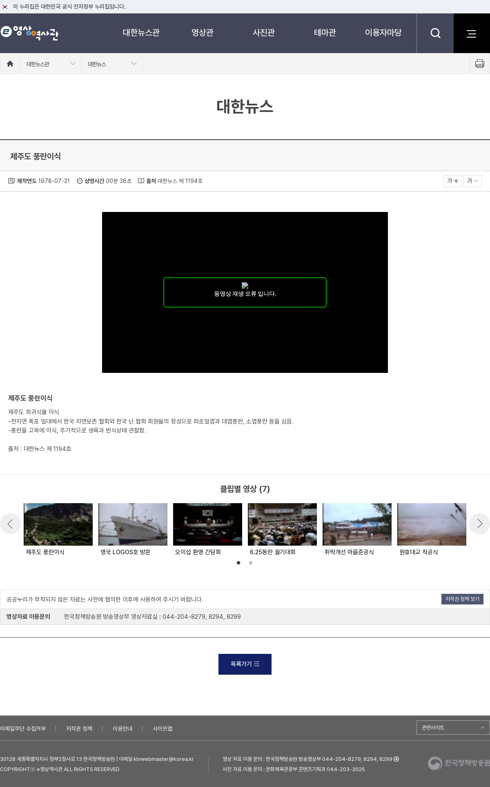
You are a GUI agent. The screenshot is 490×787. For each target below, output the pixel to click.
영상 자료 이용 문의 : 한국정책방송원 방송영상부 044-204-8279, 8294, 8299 (307, 759)
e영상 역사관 (29, 33)
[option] (57, 530)
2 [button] (251, 563)
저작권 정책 (79, 728)
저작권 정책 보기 (462, 599)
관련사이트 (433, 728)
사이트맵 (162, 728)
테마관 (325, 32)
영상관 (203, 32)
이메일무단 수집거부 (23, 728)
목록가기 (245, 664)
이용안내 (122, 728)
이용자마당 (383, 32)
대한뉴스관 (141, 32)
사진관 (264, 32)
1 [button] (238, 563)
